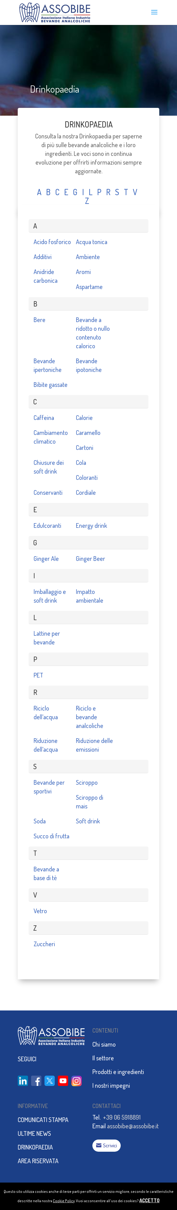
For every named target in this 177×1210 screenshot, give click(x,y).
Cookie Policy (64, 1200)
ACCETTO (149, 1200)
